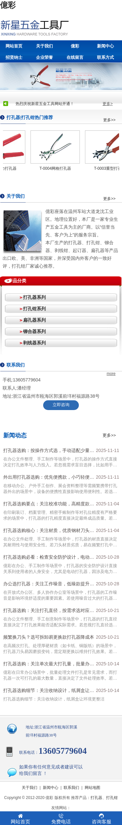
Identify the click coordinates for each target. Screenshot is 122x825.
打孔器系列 (34, 297)
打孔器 (96, 797)
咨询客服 (101, 818)
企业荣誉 (44, 57)
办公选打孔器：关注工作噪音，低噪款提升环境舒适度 (48, 585)
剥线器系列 (34, 342)
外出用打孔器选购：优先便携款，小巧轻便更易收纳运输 (48, 478)
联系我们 (71, 787)
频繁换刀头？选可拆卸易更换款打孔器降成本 (48, 637)
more (111, 373)
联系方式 (105, 57)
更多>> (109, 120)
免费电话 (61, 818)
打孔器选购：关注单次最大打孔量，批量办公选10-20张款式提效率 (48, 665)
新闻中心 (105, 46)
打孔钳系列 (34, 308)
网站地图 (92, 787)
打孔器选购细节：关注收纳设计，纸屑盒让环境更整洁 (48, 692)
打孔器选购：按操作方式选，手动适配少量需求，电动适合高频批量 (48, 452)
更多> (108, 103)
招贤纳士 (14, 57)
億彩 (8, 5)
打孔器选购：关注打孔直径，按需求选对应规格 (48, 612)
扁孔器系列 (34, 320)
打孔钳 (112, 797)
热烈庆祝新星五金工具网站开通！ (45, 103)
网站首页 (14, 46)
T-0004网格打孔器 (56, 168)
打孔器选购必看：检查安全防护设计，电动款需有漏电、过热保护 (48, 558)
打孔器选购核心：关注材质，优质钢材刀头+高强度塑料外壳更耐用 (46, 532)
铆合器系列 (34, 331)
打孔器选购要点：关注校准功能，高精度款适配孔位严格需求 (48, 505)
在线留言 (75, 57)
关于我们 (44, 46)
